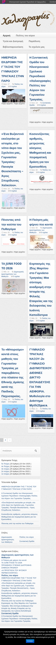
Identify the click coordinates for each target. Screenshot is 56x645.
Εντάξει (30, 641)
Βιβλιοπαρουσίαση (13, 47)
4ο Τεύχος (5, 466)
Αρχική (6, 35)
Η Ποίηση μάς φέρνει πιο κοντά (13, 560)
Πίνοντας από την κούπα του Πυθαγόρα (11, 224)
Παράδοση (34, 41)
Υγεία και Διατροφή (13, 41)
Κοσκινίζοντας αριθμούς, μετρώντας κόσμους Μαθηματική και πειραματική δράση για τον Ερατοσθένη (19, 516)
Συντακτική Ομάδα (26, 541)
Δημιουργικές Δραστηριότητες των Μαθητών (40, 230)
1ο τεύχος (5, 474)
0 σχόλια (13, 86)
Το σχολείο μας (37, 47)
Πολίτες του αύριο (25, 35)
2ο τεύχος (5, 471)
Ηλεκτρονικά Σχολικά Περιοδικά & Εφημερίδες (27, 2)
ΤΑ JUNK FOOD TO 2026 (11, 563)
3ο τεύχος (5, 469)
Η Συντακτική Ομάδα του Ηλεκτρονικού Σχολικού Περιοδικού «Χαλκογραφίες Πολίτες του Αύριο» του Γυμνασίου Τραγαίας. (19, 495)
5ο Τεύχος (5, 464)
